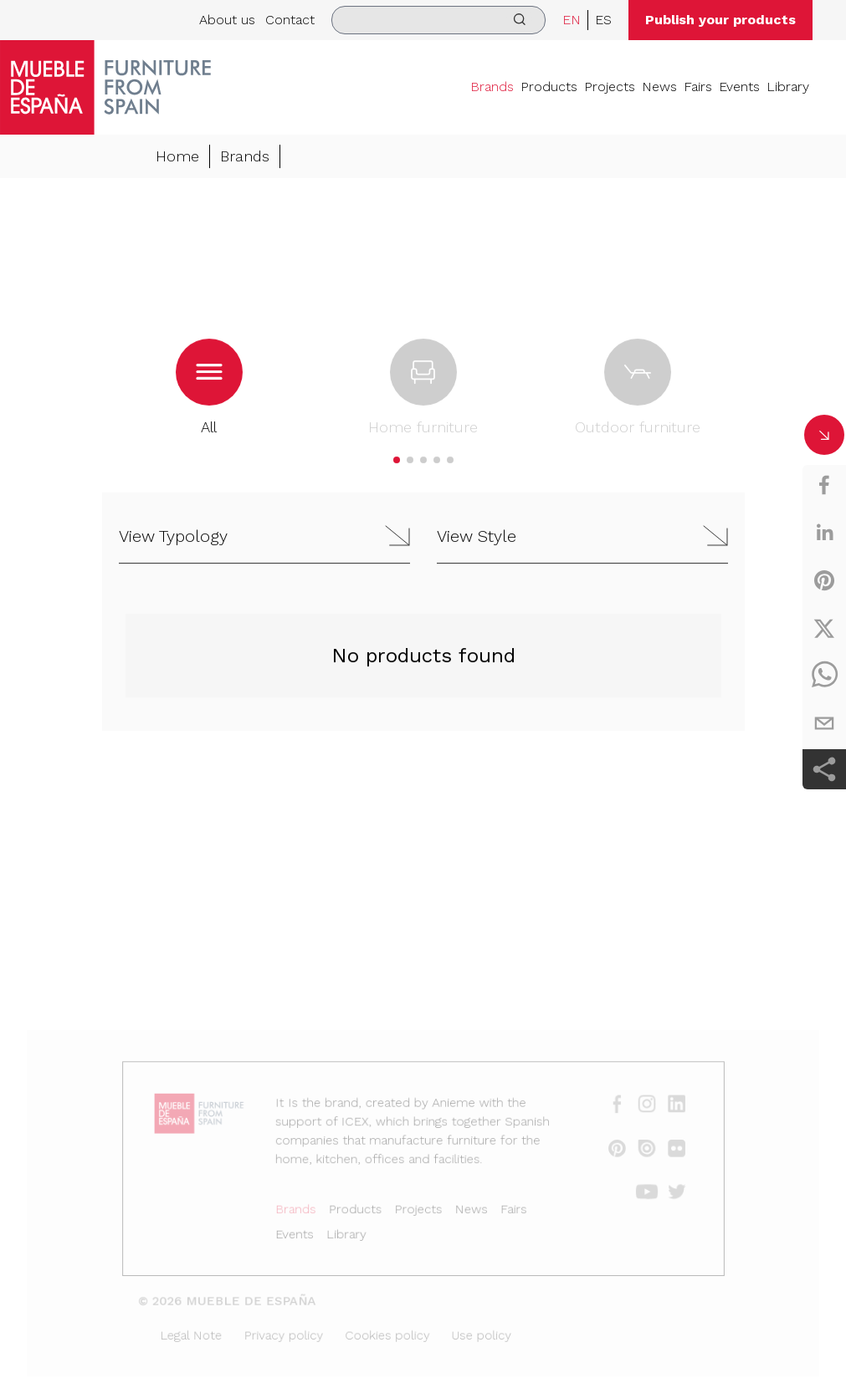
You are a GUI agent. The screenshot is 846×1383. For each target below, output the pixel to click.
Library (788, 86)
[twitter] (824, 628)
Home (177, 157)
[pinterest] (824, 580)
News (659, 86)
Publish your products (720, 20)
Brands (492, 86)
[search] (438, 20)
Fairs (698, 86)
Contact (290, 20)
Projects (609, 86)
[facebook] (824, 485)
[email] (824, 723)
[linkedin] (824, 533)
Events (739, 86)
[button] (396, 460)
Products (548, 86)
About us (227, 20)
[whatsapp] (824, 676)
